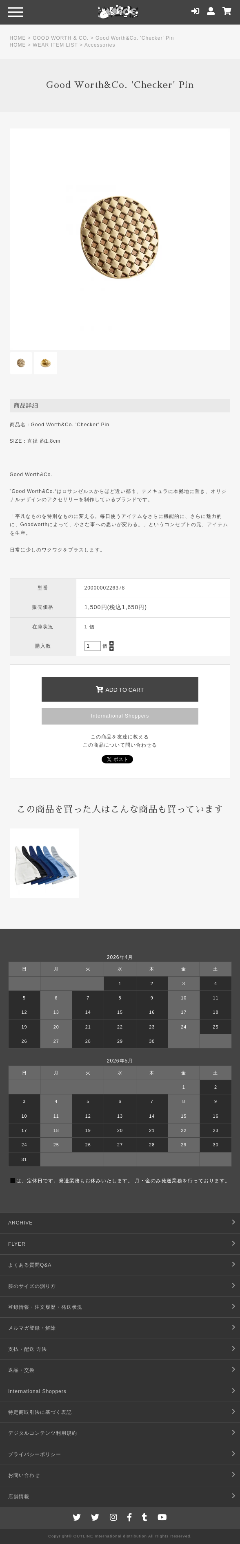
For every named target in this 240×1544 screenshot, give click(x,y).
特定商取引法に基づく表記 (40, 1412)
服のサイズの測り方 (32, 1286)
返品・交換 (21, 1370)
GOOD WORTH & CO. (61, 38)
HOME (18, 38)
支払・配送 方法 (27, 1349)
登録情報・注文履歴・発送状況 (45, 1307)
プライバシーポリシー (34, 1454)
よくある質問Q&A (29, 1265)
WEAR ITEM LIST (55, 45)
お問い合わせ (24, 1475)
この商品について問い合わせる (120, 745)
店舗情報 (18, 1496)
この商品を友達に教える (120, 737)
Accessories (100, 45)
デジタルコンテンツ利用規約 (42, 1433)
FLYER (17, 1244)
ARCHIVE (20, 1223)
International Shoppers (120, 716)
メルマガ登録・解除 (32, 1328)
